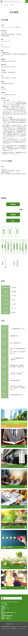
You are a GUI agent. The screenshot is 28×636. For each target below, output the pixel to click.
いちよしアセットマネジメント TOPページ (10, 602)
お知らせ (3, 611)
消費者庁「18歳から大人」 (6, 618)
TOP (2, 5)
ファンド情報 (4, 603)
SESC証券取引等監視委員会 (6, 615)
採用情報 (3, 614)
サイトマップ (19, 623)
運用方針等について (5, 608)
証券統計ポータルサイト (6, 617)
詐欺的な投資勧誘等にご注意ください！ (9, 612)
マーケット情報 (4, 605)
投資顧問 (3, 606)
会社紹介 (7, 5)
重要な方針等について (10, 623)
